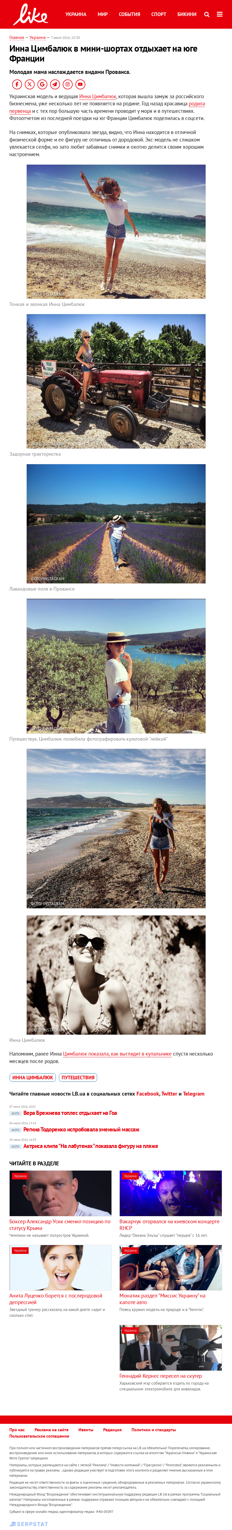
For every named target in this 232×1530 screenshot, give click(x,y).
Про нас (17, 1429)
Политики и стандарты (154, 1429)
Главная (16, 37)
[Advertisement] (55, 1363)
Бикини (187, 14)
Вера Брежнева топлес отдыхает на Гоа (63, 1113)
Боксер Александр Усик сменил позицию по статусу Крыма (59, 1225)
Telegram (193, 1093)
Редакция (112, 1429)
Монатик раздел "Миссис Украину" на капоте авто (162, 1299)
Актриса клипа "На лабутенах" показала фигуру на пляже (83, 1146)
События (129, 14)
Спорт (158, 14)
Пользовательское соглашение (39, 1436)
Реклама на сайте (52, 1429)
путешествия (78, 1077)
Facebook (148, 1093)
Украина (75, 14)
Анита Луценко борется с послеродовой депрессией (55, 1299)
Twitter (169, 1093)
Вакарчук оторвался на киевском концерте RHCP (169, 1225)
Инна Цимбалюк (97, 96)
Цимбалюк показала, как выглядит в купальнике (117, 1053)
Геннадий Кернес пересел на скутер (160, 1375)
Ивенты (85, 1429)
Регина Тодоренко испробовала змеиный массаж (74, 1129)
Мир (103, 14)
